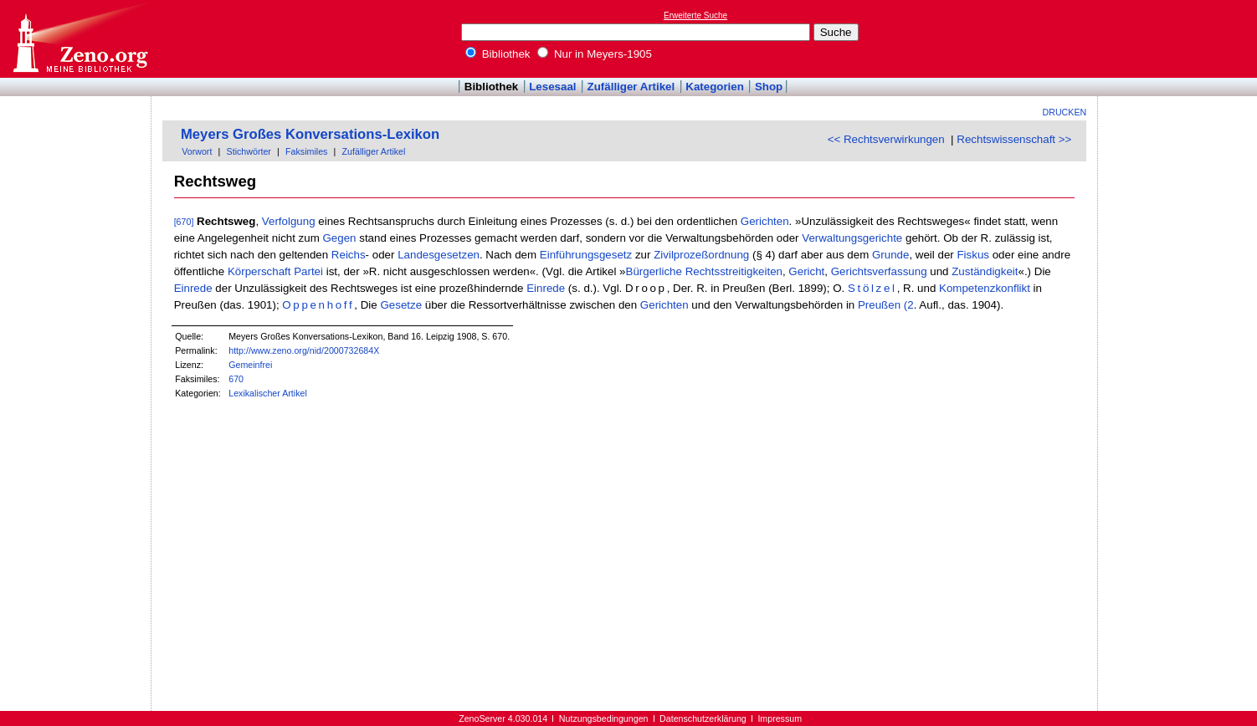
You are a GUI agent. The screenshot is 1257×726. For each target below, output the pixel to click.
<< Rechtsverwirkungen (886, 139)
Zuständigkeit (985, 271)
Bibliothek (498, 54)
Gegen (340, 238)
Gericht (806, 271)
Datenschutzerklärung (703, 718)
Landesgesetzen (439, 254)
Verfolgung (289, 221)
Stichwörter (249, 151)
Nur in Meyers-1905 (594, 54)
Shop (768, 86)
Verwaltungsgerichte (852, 238)
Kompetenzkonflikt (984, 288)
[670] (184, 222)
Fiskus (973, 254)
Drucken (1065, 112)
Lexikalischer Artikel (267, 393)
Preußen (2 (886, 305)
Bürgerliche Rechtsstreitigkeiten (704, 271)
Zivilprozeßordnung (701, 254)
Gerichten (765, 221)
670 (236, 379)
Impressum (779, 718)
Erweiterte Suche (695, 15)
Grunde (890, 254)
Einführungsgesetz (586, 254)
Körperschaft (259, 271)
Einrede (193, 288)
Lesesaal (552, 86)
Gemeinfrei (250, 365)
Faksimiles (306, 151)
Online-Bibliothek (79, 39)
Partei (308, 271)
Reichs (348, 254)
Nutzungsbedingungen (604, 718)
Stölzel (872, 288)
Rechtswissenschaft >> (1014, 139)
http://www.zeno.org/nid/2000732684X (303, 350)
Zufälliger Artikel (631, 86)
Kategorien (714, 86)
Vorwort (197, 151)
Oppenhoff (318, 305)
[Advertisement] (1180, 38)
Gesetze (401, 305)
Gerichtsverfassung (879, 271)
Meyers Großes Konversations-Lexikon (310, 134)
